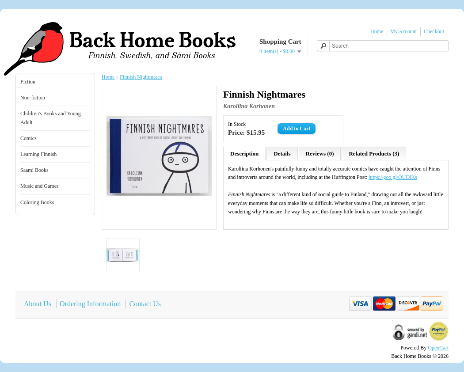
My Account (403, 31)
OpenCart (438, 348)
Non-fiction (32, 98)
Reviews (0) (320, 153)
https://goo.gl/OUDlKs (393, 177)
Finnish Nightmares (141, 77)
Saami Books (34, 170)
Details (282, 153)
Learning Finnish (38, 154)
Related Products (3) (374, 153)
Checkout (434, 31)
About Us (37, 303)
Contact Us (145, 303)
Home (376, 31)
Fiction (27, 82)
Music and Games (39, 186)
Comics (28, 138)
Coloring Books (37, 202)
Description (244, 153)
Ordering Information (90, 303)
